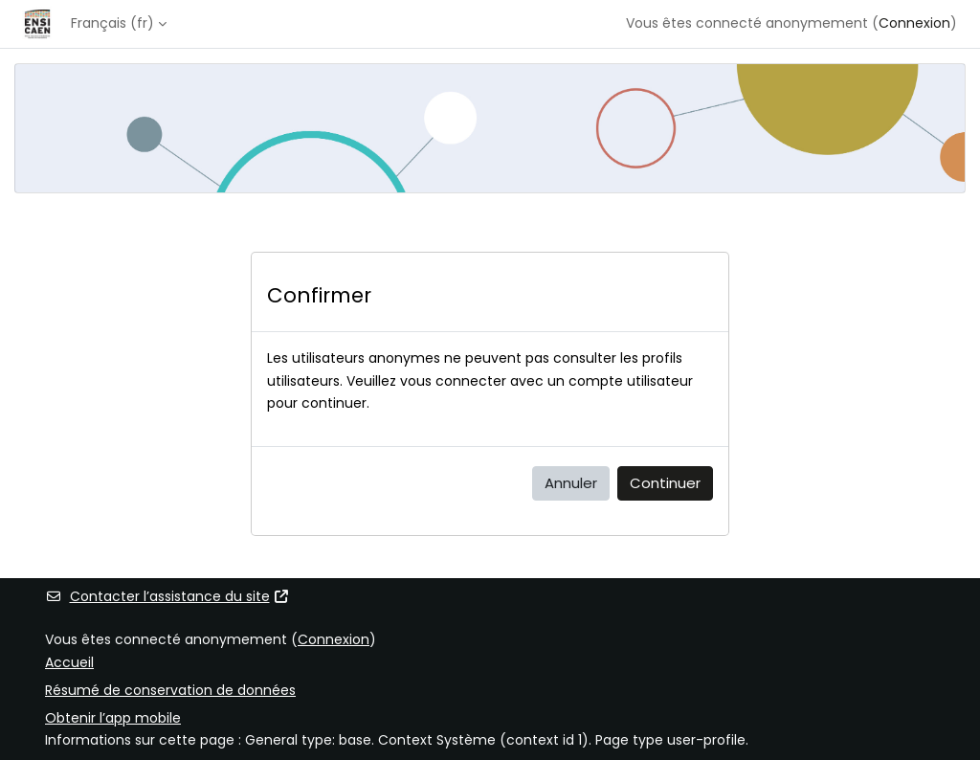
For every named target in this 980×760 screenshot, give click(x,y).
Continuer (665, 483)
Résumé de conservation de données (170, 690)
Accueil (69, 662)
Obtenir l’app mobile (113, 717)
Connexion (914, 23)
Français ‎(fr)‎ (112, 23)
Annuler (571, 483)
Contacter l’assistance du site (167, 596)
